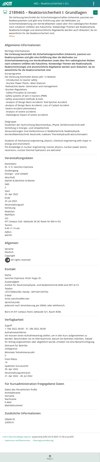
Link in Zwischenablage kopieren (17, 436)
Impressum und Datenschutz (17, 440)
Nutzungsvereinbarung (43, 440)
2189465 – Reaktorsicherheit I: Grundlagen (51, 3)
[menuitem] (50, 457)
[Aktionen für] (95, 12)
